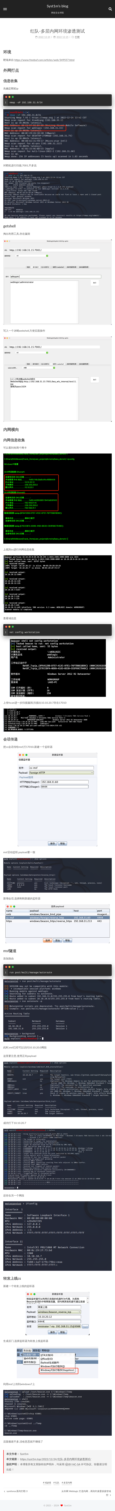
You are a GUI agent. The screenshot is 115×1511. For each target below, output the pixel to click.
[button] (5, 9)
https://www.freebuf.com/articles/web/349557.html (44, 59)
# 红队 (57, 1482)
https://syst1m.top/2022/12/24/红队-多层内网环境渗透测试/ (55, 1459)
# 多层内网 (67, 1482)
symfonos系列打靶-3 (16, 1491)
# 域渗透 (47, 1482)
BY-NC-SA (72, 1464)
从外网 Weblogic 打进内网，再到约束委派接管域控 (86, 1493)
